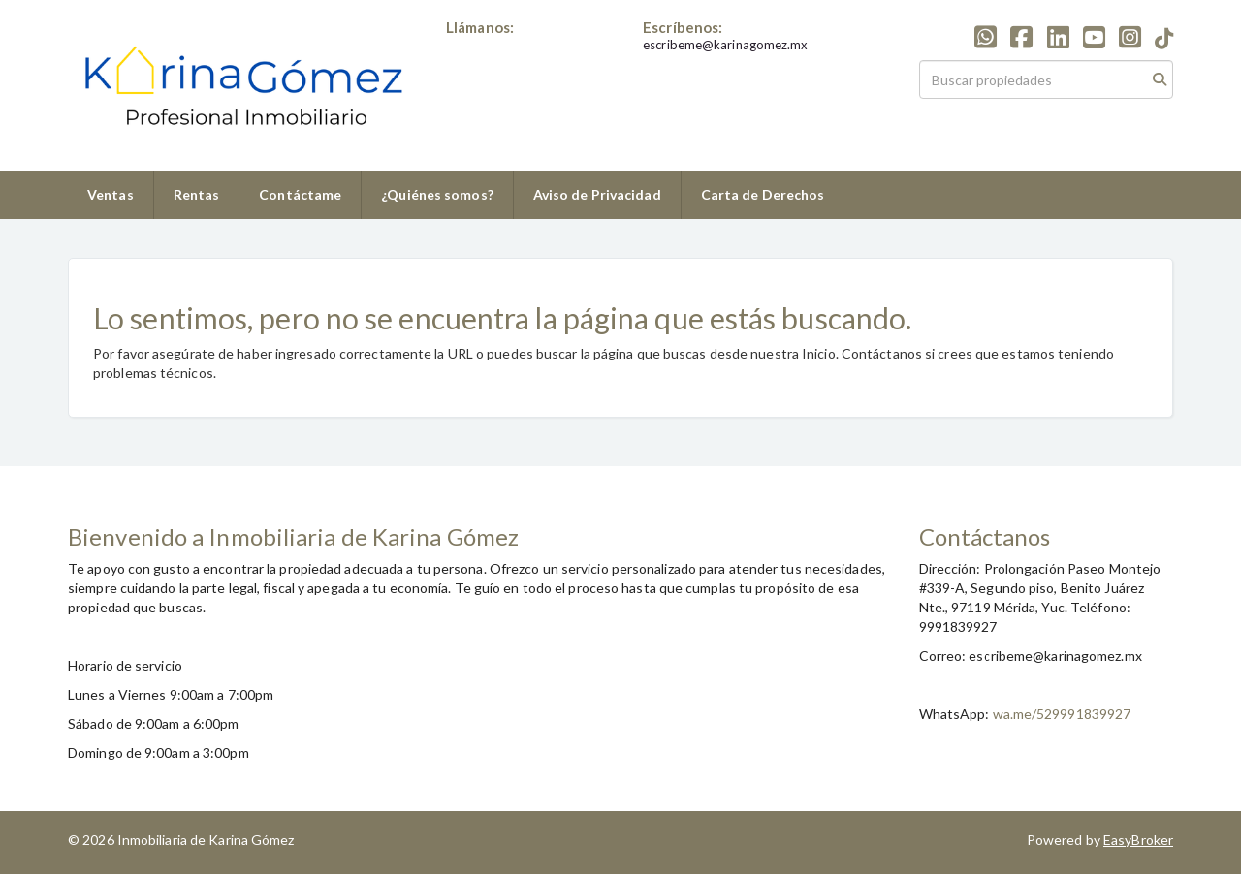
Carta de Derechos (763, 194)
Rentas (197, 194)
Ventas (110, 194)
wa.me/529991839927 (1062, 713)
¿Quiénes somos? (437, 194)
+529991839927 (496, 44)
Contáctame (300, 194)
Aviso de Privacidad (597, 194)
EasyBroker (1138, 839)
